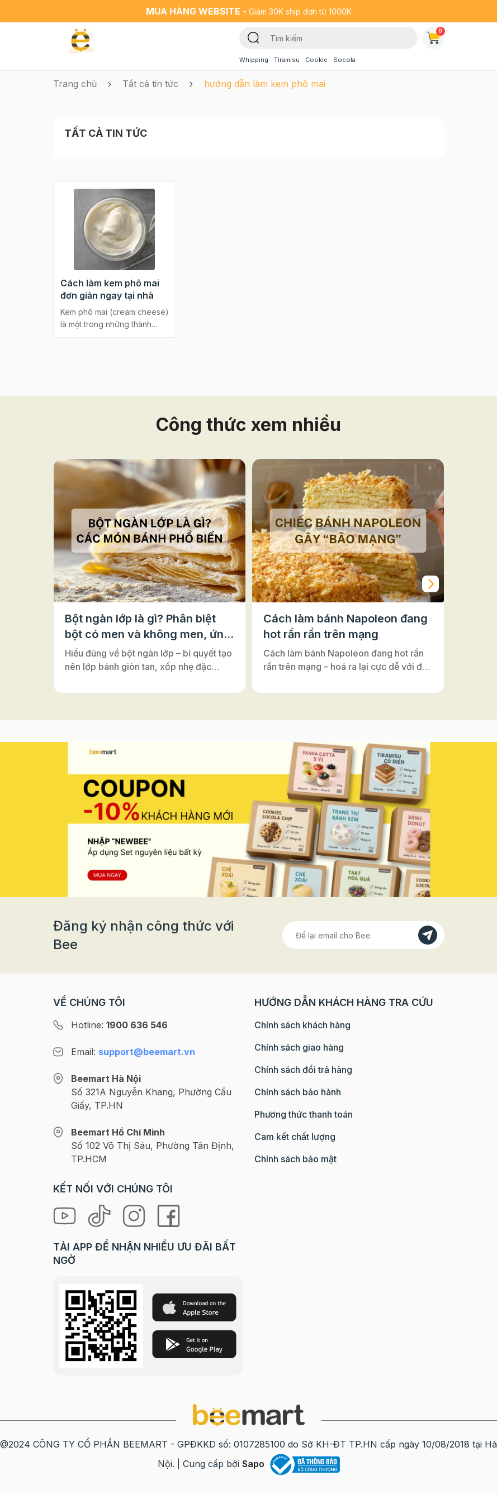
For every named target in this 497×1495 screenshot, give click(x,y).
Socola (344, 60)
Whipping (253, 60)
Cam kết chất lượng (294, 1136)
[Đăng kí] (428, 935)
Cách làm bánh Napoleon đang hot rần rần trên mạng (345, 626)
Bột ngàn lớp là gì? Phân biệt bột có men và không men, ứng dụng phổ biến (148, 627)
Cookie (316, 60)
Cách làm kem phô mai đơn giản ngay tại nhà (109, 289)
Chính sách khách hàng (302, 1025)
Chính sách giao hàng (299, 1047)
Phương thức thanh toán (303, 1114)
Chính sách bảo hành (297, 1092)
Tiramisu (287, 60)
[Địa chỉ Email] (363, 935)
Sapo (253, 1463)
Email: (133, 1051)
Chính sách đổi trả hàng (303, 1069)
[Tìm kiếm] (253, 37)
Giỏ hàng (435, 36)
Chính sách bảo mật (295, 1159)
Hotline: (119, 1025)
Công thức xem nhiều (248, 424)
